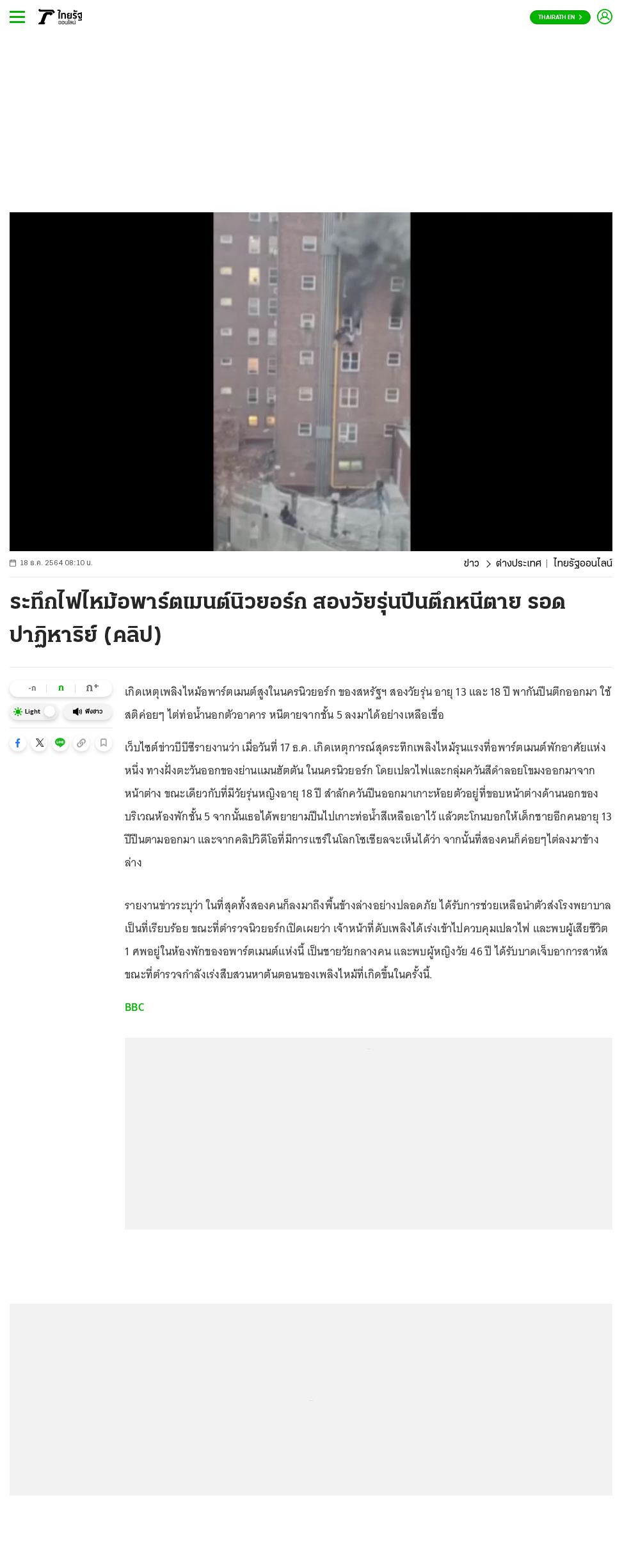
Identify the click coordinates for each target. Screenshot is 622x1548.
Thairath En (560, 17)
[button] (18, 743)
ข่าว (471, 564)
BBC (134, 1007)
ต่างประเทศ (518, 564)
